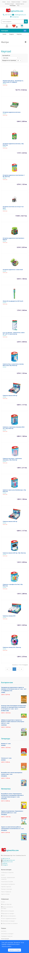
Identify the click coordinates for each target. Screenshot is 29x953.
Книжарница (14, 17)
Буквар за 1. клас (6, 743)
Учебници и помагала (7, 872)
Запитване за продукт (9, 3)
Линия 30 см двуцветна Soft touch (13, 301)
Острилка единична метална (11, 112)
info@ (19, 14)
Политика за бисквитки (8, 916)
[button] (10, 58)
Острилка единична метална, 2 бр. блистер (13, 144)
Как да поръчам (6, 904)
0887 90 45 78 (7, 14)
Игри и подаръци (6, 891)
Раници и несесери (6, 889)
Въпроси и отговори (16, 1)
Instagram (5, 865)
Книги (3, 875)
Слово (3, 692)
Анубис (3, 745)
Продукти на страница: (9, 60)
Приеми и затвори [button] (14, 950)
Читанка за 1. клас (6, 758)
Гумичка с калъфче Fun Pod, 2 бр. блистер (13, 585)
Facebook (4, 863)
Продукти (11, 34)
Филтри (5, 42)
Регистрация (12, 5)
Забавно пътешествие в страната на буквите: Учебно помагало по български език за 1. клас (12, 721)
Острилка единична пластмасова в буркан (13, 238)
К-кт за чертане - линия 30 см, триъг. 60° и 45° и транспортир (14, 333)
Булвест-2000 (5, 710)
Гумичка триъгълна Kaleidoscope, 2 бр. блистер (14, 490)
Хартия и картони (6, 886)
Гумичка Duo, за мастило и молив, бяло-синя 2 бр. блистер (13, 364)
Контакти (25, 1)
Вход (18, 5)
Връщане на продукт (7, 913)
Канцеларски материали (8, 884)
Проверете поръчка (20, 3)
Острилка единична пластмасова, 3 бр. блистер (13, 175)
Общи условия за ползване (9, 923)
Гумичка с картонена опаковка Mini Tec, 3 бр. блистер (13, 427)
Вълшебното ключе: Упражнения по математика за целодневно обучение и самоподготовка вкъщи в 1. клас (12, 795)
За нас (8, 1)
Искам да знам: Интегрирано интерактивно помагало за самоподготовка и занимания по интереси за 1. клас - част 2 (13, 707)
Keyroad (4, 83)
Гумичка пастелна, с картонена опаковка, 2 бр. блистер (12, 459)
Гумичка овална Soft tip (10, 395)
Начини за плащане (7, 911)
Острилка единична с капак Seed (13, 269)
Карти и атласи (5, 894)
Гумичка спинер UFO (9, 616)
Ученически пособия (7, 881)
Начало (4, 1)
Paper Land (5, 85)
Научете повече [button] (6, 946)
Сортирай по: (6, 55)
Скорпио (4, 725)
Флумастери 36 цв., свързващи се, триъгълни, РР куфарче (13, 81)
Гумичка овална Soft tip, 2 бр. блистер (14, 553)
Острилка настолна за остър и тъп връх (13, 207)
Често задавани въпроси (8, 918)
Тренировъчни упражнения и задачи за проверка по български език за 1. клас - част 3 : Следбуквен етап (13, 689)
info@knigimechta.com (9, 860)
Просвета (4, 776)
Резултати (19, 34)
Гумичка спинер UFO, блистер (12, 647)
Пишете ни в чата (8, 861)
